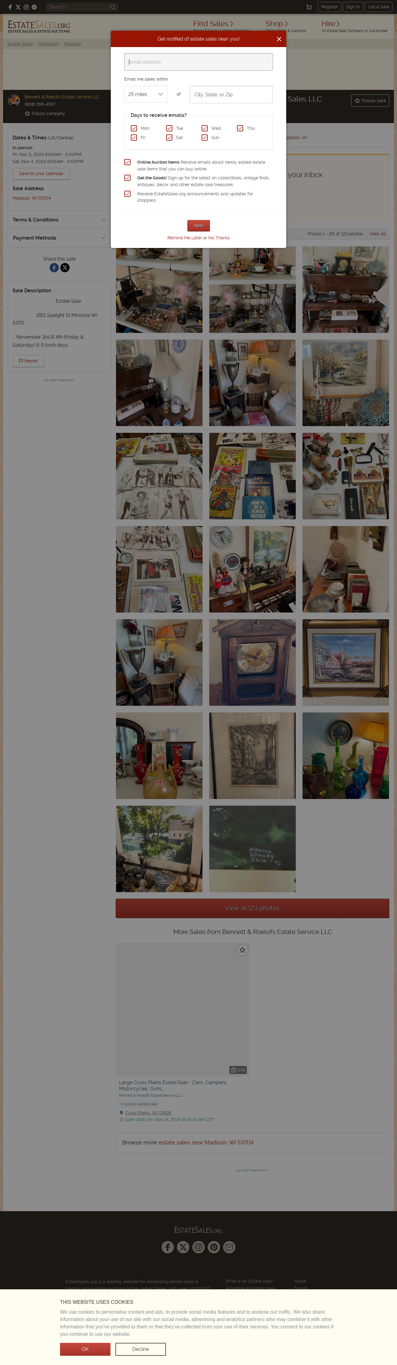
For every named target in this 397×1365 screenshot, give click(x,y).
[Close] (279, 39)
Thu (251, 128)
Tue (179, 128)
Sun (215, 137)
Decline (140, 1349)
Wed (216, 128)
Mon (145, 128)
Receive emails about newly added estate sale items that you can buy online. (201, 165)
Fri (143, 137)
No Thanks (219, 237)
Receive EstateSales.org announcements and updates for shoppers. (195, 197)
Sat (179, 137)
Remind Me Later (184, 237)
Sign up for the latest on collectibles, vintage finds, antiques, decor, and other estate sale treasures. (203, 181)
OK (85, 1349)
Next (198, 225)
